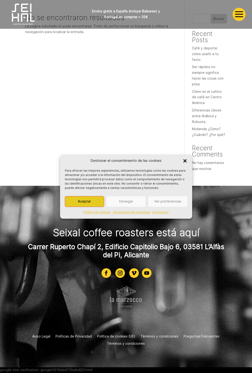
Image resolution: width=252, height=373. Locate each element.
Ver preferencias (167, 201)
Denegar (126, 201)
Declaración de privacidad (131, 212)
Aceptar (84, 201)
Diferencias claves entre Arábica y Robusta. (206, 116)
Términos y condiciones (159, 336)
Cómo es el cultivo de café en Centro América (207, 97)
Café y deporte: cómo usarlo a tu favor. (205, 54)
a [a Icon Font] (239, 14)
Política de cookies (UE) (116, 336)
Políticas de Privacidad (74, 336)
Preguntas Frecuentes (201, 336)
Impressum (160, 212)
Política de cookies (97, 212)
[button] (185, 160)
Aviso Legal (41, 336)
